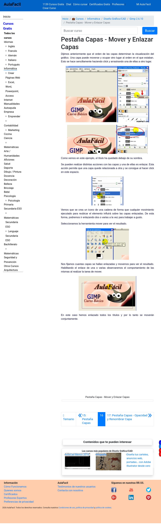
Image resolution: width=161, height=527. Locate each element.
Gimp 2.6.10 (136, 18)
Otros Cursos (11, 266)
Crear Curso (49, 8)
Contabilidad (11, 125)
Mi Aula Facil (143, 4)
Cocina (8, 134)
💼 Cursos (78, 18)
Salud (7, 163)
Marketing (13, 130)
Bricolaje (9, 188)
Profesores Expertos (15, 497)
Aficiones (9, 159)
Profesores (118, 4)
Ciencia (8, 138)
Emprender (14, 116)
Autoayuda (10, 107)
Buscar (150, 31)
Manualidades (12, 103)
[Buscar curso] (99, 30)
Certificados (10, 494)
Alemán (12, 55)
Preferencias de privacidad (19, 501)
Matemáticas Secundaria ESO (11, 222)
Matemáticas (11, 147)
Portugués (14, 64)
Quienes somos (12, 490)
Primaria (8, 204)
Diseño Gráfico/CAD (115, 18)
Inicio (6, 16)
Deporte (8, 167)
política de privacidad (85, 508)
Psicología (10, 196)
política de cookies (103, 508)
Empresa (9, 111)
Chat (68, 4)
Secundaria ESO (13, 208)
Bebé (7, 191)
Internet (8, 99)
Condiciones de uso (67, 508)
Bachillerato (10, 244)
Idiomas (8, 41)
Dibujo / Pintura (12, 171)
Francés (12, 50)
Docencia (9, 175)
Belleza (8, 183)
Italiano (12, 60)
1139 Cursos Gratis (54, 4)
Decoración (10, 179)
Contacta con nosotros (70, 490)
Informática (10, 68)
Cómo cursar (80, 4)
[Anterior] (87, 419)
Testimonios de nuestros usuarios (76, 486)
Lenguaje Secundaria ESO (12, 236)
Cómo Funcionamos (15, 486)
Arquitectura (11, 270)
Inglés (11, 46)
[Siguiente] (129, 419)
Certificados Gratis (99, 4)
